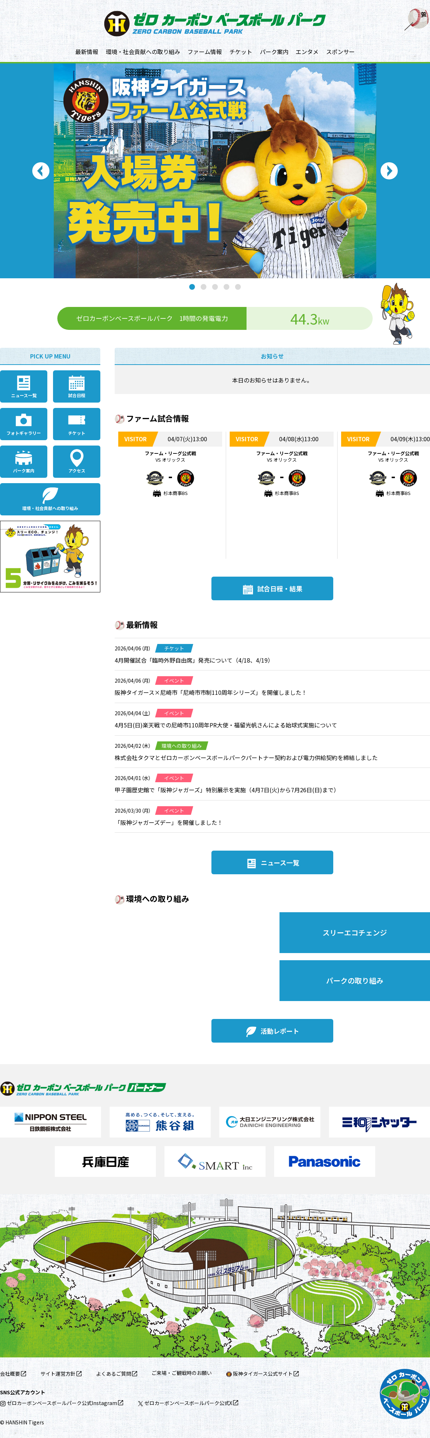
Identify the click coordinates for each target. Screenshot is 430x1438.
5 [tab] (238, 287)
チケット (240, 51)
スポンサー (340, 51)
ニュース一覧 (24, 395)
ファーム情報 (204, 51)
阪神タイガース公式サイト (259, 1373)
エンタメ (307, 51)
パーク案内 (274, 51)
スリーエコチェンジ (354, 932)
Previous (40, 170)
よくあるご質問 (113, 1373)
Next (389, 170)
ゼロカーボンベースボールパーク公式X (185, 1402)
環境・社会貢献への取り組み (143, 51)
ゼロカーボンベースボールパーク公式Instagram (58, 1402)
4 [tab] (226, 287)
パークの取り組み (354, 980)
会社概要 (10, 1373)
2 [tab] (203, 287)
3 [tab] (215, 287)
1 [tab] (192, 287)
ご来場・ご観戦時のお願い (182, 1372)
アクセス (76, 470)
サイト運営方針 (58, 1373)
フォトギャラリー (23, 433)
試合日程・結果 (279, 588)
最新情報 (86, 51)
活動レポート (280, 1030)
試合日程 (76, 395)
